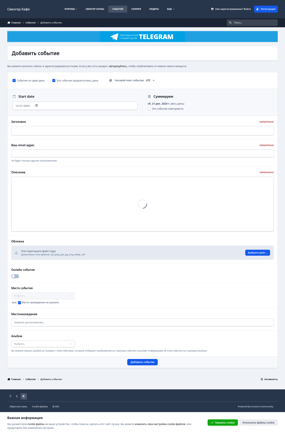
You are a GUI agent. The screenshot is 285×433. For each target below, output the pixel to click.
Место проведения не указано (40, 301)
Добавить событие (142, 361)
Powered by (255, 405)
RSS (55, 405)
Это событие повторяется (165, 108)
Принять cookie (223, 422)
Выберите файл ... (258, 251)
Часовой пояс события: (132, 80)
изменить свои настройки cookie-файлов (160, 424)
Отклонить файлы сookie (258, 422)
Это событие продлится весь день (75, 80)
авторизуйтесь (118, 66)
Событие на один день (29, 80)
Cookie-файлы (40, 405)
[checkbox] (14, 80)
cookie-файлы (35, 424)
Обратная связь (18, 405)
